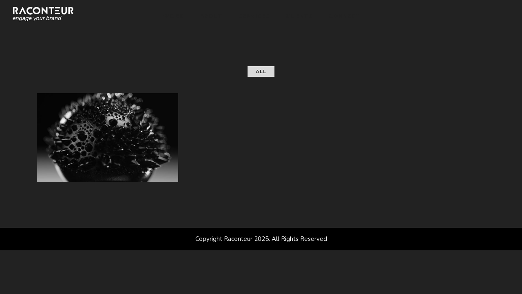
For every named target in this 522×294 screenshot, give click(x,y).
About (211, 16)
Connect (344, 16)
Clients (299, 16)
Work (173, 16)
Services (254, 16)
